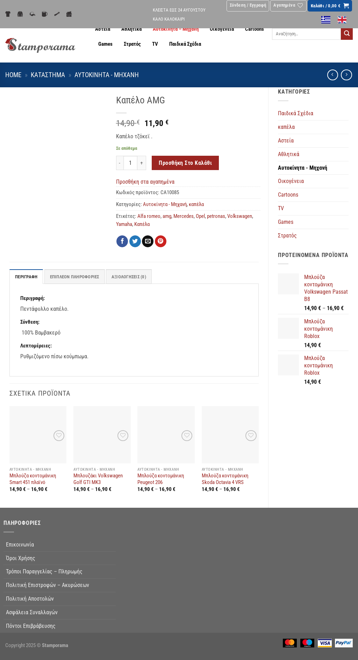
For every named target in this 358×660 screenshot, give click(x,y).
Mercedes (183, 216)
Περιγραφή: (32, 298)
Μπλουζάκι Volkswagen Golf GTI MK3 (98, 479)
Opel (200, 216)
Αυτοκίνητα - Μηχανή (106, 75)
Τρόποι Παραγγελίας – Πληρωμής (44, 572)
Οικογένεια (222, 29)
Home (13, 75)
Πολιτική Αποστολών (30, 598)
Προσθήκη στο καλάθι (185, 163)
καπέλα (286, 127)
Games (105, 44)
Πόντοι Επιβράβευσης (31, 626)
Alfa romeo (148, 216)
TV (155, 44)
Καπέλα (142, 224)
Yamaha (124, 224)
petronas (216, 216)
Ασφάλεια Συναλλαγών (32, 612)
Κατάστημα (48, 75)
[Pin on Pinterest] (160, 241)
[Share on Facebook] (122, 241)
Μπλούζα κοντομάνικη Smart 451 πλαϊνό (32, 479)
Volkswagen (239, 216)
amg (167, 216)
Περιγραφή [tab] (26, 276)
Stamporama (55, 645)
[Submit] (347, 34)
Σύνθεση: (30, 322)
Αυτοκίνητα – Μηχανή (176, 29)
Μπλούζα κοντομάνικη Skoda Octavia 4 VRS (225, 479)
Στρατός (132, 44)
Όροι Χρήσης (20, 558)
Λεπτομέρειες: (36, 346)
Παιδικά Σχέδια (185, 44)
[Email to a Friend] (147, 241)
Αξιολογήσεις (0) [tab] (129, 276)
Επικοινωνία (20, 544)
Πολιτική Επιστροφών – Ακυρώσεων (47, 585)
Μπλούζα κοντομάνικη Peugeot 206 (160, 479)
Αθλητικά (131, 29)
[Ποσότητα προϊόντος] (130, 163)
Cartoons (254, 29)
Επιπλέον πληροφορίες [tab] (74, 276)
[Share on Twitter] (135, 241)
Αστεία (102, 29)
